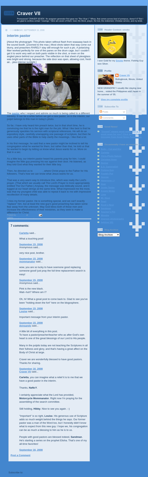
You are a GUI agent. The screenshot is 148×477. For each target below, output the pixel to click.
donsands (25, 325)
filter (16, 217)
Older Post (83, 465)
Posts (104, 111)
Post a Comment (20, 455)
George (105, 177)
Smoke (119, 60)
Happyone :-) (107, 180)
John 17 (38, 170)
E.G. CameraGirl (109, 166)
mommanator (27, 261)
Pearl (103, 201)
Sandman (106, 208)
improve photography (112, 218)
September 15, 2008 (31, 244)
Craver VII (28, 13)
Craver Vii (25, 371)
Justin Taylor (108, 187)
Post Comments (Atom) (38, 472)
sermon (38, 217)
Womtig (105, 215)
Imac (103, 184)
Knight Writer (108, 191)
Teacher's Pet (108, 211)
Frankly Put (107, 173)
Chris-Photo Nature (111, 156)
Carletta (24, 233)
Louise (23, 311)
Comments (107, 117)
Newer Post (15, 465)
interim (22, 217)
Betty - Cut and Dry (111, 149)
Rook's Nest (107, 205)
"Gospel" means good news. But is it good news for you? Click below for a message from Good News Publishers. (121, 134)
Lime (103, 194)
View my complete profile (114, 99)
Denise (104, 163)
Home (49, 465)
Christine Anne (109, 159)
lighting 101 (107, 222)
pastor (16, 113)
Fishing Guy (107, 170)
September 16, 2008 (31, 368)
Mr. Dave (105, 198)
